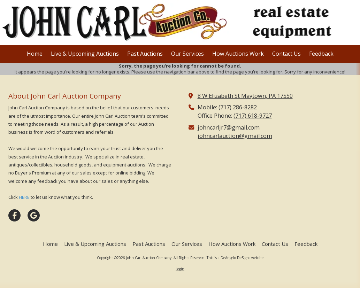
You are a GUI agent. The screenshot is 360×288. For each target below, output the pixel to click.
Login (180, 268)
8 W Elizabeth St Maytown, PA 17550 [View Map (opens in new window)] (245, 96)
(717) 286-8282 (238, 107)
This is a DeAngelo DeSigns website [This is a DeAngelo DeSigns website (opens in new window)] (235, 257)
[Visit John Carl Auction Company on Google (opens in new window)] (34, 215)
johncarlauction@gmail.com (235, 136)
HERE (24, 197)
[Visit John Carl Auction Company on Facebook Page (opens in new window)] (14, 215)
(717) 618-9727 (252, 115)
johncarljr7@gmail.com (229, 127)
